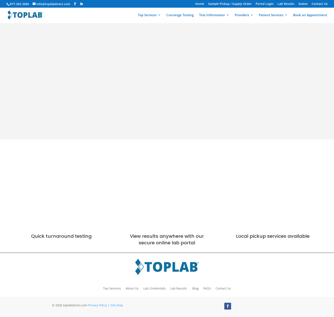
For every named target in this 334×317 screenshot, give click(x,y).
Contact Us (320, 4)
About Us (132, 288)
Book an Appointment (310, 15)
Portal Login (265, 4)
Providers (242, 15)
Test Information (212, 15)
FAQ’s (207, 288)
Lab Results (286, 4)
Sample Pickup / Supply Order (230, 4)
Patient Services (271, 15)
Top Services (147, 15)
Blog (195, 288)
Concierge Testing (180, 15)
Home (199, 4)
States (303, 4)
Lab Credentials (154, 288)
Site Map (117, 305)
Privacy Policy (97, 305)
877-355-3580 (19, 4)
